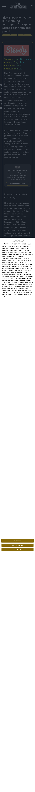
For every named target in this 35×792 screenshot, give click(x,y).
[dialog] (17, 515)
